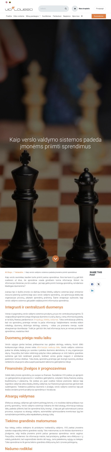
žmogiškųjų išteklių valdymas (45, 320)
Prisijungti (100, 9)
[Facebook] (92, 284)
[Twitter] (98, 284)
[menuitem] (7, 2)
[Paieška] (66, 9)
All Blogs (8, 272)
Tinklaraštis (18, 272)
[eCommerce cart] (80, 8)
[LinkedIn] (92, 290)
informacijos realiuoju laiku (48, 347)
